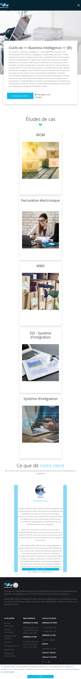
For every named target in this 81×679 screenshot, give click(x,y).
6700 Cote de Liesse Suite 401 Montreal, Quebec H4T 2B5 (31, 630)
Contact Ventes (49, 653)
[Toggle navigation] (78, 5)
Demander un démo (20, 96)
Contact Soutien (49, 657)
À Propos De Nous (11, 646)
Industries (8, 642)
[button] (16, 528)
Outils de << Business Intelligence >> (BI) (40, 47)
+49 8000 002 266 (49, 649)
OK (40, 676)
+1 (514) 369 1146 (49, 627)
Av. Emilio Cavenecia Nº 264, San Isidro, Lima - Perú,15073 (31, 644)
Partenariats (9, 649)
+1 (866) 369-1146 (49, 631)
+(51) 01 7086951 (48, 640)
